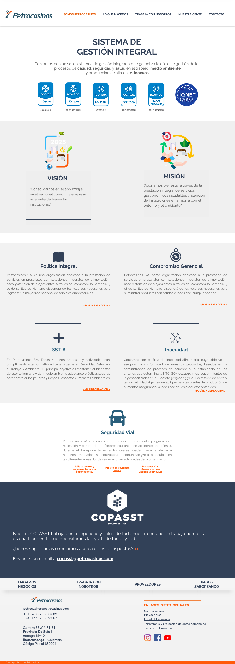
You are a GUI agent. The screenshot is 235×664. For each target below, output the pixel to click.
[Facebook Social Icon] (157, 637)
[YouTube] (167, 637)
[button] (190, 14)
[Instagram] (147, 637)
